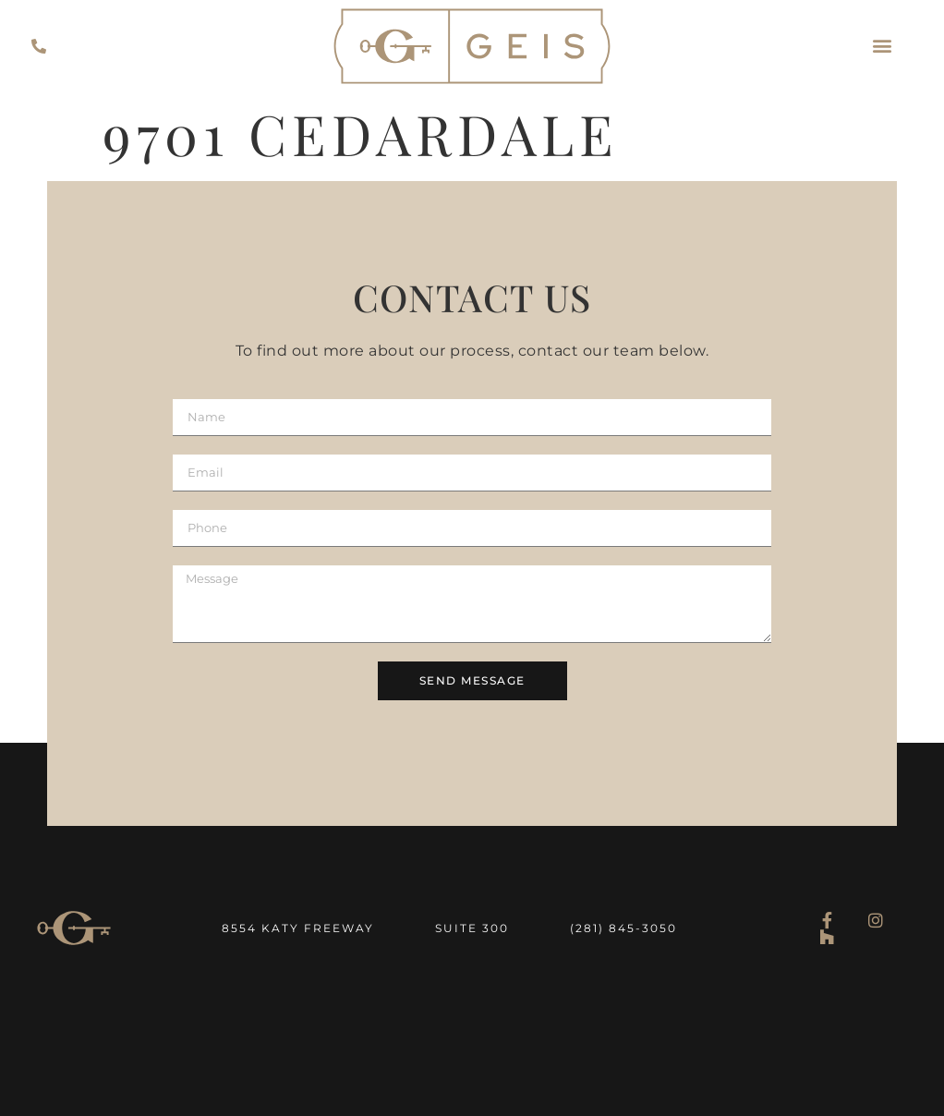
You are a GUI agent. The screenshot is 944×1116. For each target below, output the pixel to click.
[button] (882, 45)
